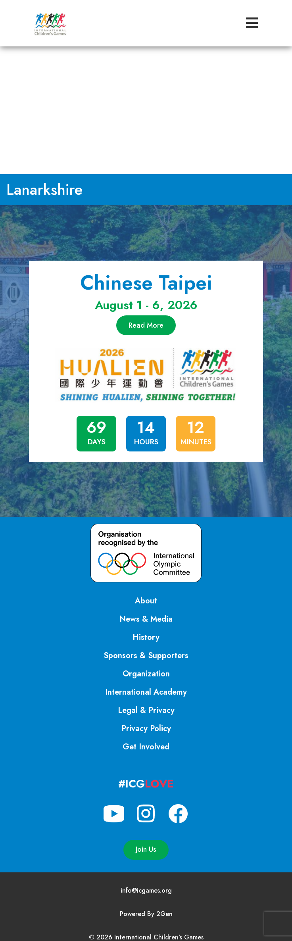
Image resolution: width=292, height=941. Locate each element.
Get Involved (146, 747)
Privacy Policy (146, 728)
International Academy (146, 692)
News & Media (146, 619)
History (146, 637)
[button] (252, 23)
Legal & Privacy (146, 710)
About (146, 601)
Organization (146, 674)
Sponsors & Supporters (146, 655)
